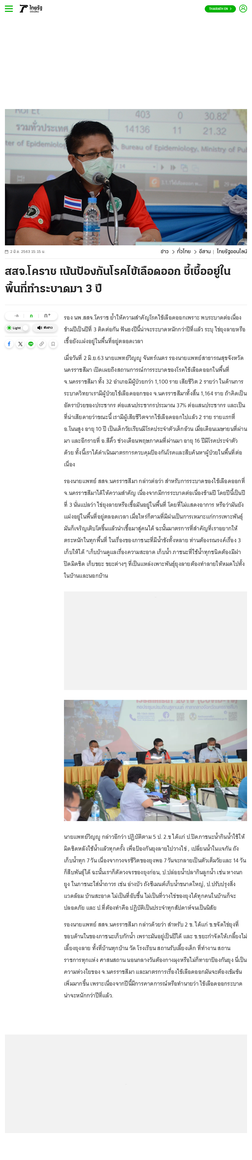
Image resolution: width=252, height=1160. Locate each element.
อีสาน (205, 252)
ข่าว (165, 252)
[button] (9, 344)
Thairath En (220, 9)
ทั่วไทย (184, 252)
